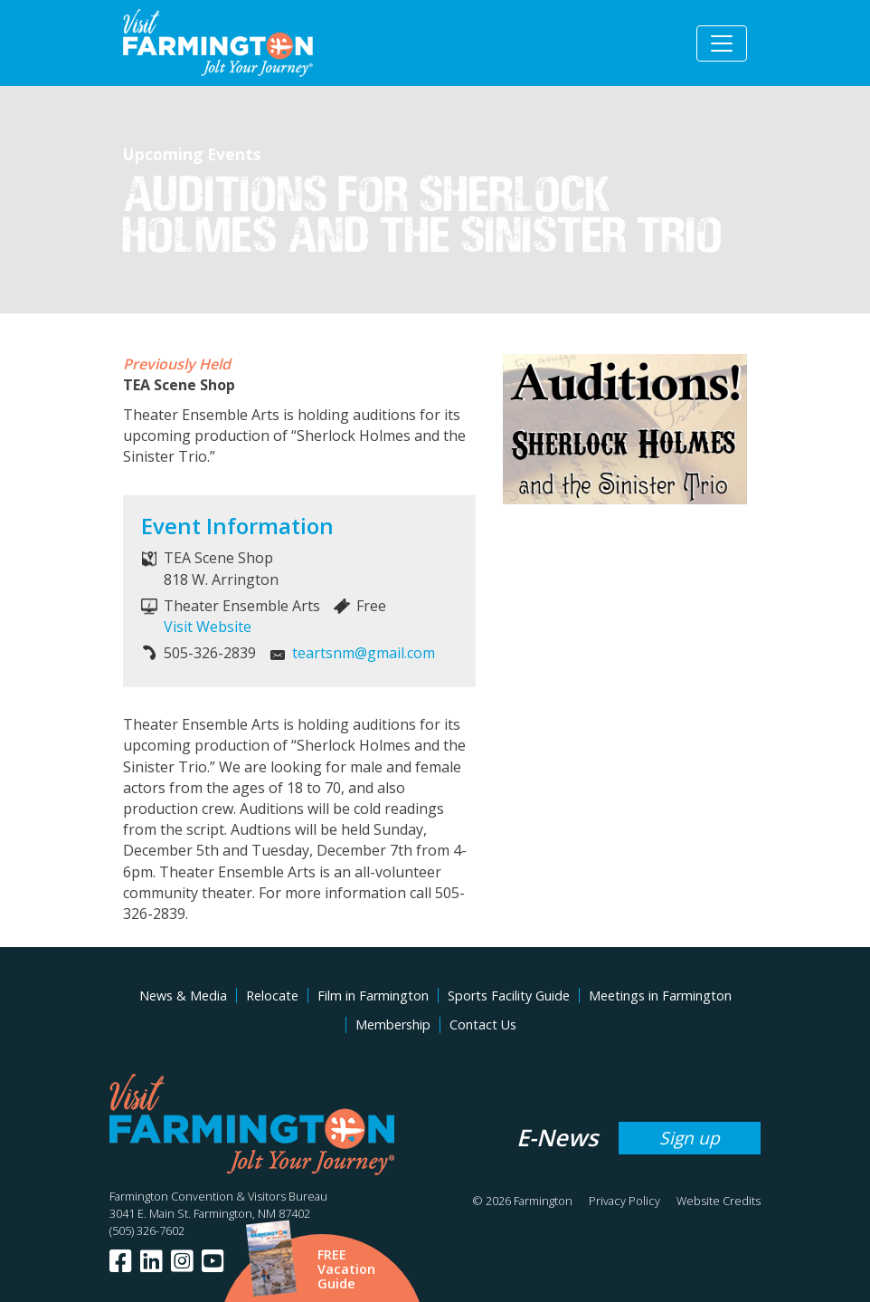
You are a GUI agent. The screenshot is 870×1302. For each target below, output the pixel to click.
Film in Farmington (373, 995)
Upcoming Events (191, 154)
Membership (392, 1024)
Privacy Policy (624, 1200)
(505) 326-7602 (146, 1230)
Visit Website (207, 627)
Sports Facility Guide (509, 995)
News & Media (183, 995)
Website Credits (718, 1200)
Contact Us (482, 1024)
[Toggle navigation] (721, 43)
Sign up (689, 1137)
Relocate (272, 995)
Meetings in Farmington (660, 995)
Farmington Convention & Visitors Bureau (218, 1196)
